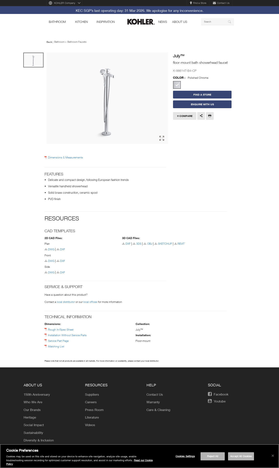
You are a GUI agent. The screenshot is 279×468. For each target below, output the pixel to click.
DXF (62, 248)
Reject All (212, 457)
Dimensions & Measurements (65, 156)
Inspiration (105, 21)
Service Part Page (58, 340)
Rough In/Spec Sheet (60, 329)
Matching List (56, 345)
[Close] (273, 456)
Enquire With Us (202, 104)
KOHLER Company (64, 2)
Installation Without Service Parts (67, 334)
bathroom (57, 21)
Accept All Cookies (241, 457)
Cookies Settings (185, 457)
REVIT (181, 243)
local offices (90, 301)
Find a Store (198, 3)
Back (49, 41)
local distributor (66, 301)
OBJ (149, 243)
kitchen (81, 21)
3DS (138, 243)
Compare (185, 115)
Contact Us (221, 3)
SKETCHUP (165, 243)
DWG (51, 248)
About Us (179, 21)
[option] (107, 98)
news (162, 21)
